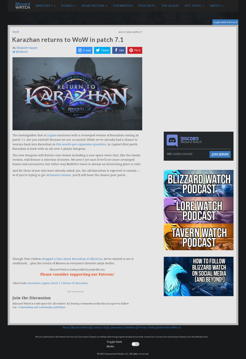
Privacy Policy (147, 327)
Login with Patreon (225, 22)
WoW (15, 31)
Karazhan (34, 283)
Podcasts (146, 5)
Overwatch (123, 5)
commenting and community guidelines (41, 307)
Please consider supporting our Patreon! (77, 274)
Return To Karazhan (75, 283)
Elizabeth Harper (27, 47)
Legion (45, 283)
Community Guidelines (122, 327)
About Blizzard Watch (76, 327)
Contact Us (99, 327)
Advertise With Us (169, 327)
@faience (20, 51)
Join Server (220, 154)
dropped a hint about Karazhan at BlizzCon (72, 259)
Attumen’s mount (58, 175)
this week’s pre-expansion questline (81, 144)
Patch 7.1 (56, 283)
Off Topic (194, 5)
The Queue (170, 5)
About (217, 5)
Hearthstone (94, 5)
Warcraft (45, 5)
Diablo (68, 5)
